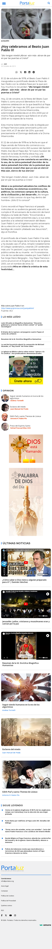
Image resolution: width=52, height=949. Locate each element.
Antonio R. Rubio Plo (18, 418)
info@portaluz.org (7, 881)
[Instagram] (15, 915)
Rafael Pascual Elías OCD (20, 428)
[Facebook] (2, 915)
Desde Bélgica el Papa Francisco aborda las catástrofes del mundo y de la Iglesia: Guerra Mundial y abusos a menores (28, 840)
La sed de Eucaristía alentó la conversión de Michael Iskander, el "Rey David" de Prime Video (22, 345)
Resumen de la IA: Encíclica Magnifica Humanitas (21, 339)
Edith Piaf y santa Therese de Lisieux (25, 416)
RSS (2, 910)
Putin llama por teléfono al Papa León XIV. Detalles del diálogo (27, 822)
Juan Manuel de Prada (19, 409)
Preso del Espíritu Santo (20, 426)
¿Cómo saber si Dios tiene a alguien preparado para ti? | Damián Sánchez (24, 581)
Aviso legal (5, 886)
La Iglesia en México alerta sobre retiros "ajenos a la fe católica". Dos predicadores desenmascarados (22, 352)
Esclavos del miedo (18, 406)
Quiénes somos (6, 905)
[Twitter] (6, 915)
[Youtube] (11, 915)
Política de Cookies (7, 896)
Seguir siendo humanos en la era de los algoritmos (26, 397)
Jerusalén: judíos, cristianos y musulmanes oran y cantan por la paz (26, 622)
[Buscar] (48, 3)
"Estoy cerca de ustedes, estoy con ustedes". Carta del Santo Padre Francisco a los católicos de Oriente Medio (27, 830)
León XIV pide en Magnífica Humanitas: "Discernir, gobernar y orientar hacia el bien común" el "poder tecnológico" (22, 325)
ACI (5, 64)
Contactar (4, 891)
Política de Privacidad (8, 901)
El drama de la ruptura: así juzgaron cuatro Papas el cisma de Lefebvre (22, 333)
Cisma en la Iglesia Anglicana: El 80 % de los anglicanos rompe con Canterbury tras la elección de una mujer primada (27, 812)
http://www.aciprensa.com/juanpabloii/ (17, 308)
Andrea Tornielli (17, 400)
